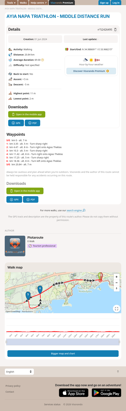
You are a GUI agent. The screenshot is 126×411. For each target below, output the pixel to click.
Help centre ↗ (38, 2)
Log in (116, 2)
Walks (23, 2)
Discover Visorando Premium (91, 71)
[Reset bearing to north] (117, 289)
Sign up (104, 2)
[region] (63, 292)
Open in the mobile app (27, 114)
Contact (10, 391)
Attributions (27, 311)
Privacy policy (13, 385)
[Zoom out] (117, 283)
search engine (76, 210)
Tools (11, 2)
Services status (52, 404)
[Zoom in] (117, 277)
